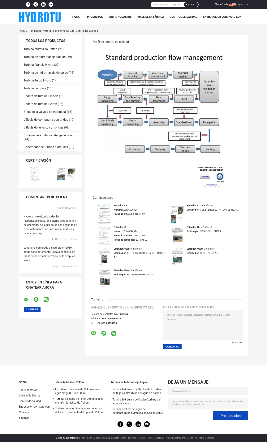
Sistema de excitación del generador (48, 135)
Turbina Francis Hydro (39, 65)
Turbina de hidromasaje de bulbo (46, 72)
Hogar (76, 16)
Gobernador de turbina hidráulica (46, 147)
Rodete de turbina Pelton (40, 104)
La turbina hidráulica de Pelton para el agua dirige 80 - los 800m (78, 391)
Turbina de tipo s (35, 88)
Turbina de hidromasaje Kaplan (45, 57)
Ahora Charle (221, 4)
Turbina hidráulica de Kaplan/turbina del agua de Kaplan (137, 401)
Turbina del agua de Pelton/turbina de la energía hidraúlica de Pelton (79, 400)
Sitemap (24, 417)
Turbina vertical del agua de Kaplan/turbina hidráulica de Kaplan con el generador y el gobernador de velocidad (138, 412)
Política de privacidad (66, 438)
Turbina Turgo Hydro (37, 80)
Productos (95, 16)
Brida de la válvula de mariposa (45, 112)
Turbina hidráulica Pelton (40, 49)
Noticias (24, 412)
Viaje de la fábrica (150, 16)
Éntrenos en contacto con (222, 16)
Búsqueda (191, 4)
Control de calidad (183, 16)
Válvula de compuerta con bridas (46, 119)
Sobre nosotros (120, 16)
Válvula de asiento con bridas (43, 127)
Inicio (22, 30)
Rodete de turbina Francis (41, 96)
